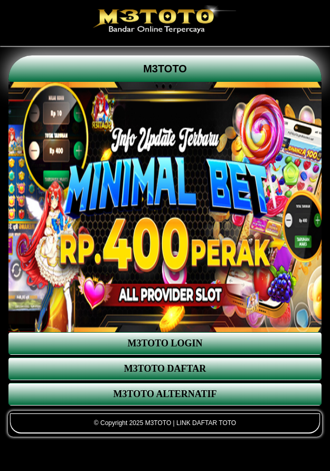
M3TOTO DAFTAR (165, 368)
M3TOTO (165, 68)
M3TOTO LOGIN (165, 343)
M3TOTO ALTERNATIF (165, 394)
